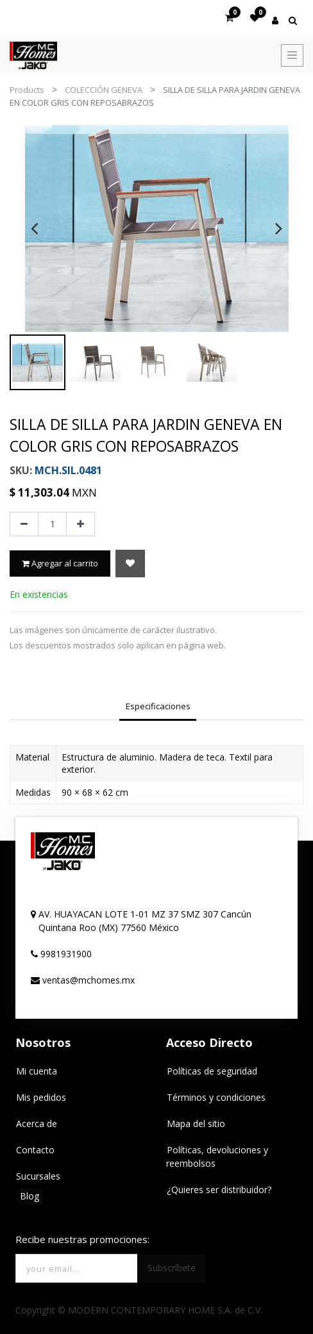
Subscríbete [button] (172, 1268)
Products (27, 89)
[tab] (157, 707)
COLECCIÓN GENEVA (103, 89)
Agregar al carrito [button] (60, 563)
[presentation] (34, 228)
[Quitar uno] (24, 524)
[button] (130, 563)
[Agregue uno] (80, 524)
